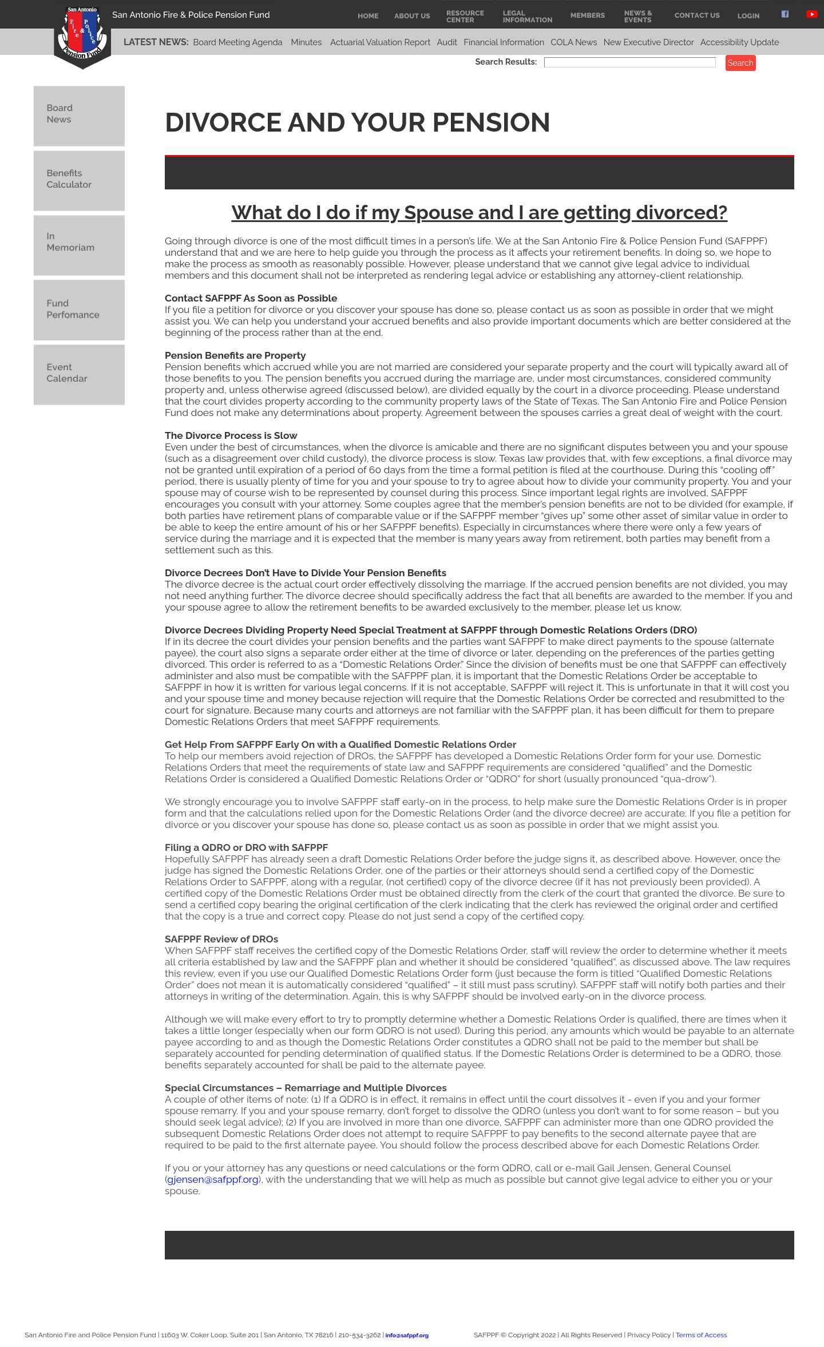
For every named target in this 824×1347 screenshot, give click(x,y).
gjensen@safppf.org (212, 1179)
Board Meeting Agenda (237, 42)
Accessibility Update (739, 42)
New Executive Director (649, 42)
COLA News (573, 42)
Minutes (306, 42)
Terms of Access (701, 1335)
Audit (447, 42)
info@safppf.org (407, 1335)
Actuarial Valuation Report (380, 42)
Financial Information (504, 42)
